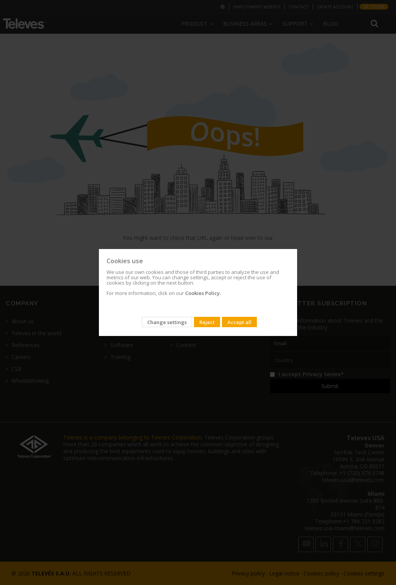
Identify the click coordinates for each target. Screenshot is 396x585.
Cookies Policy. (203, 293)
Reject (207, 322)
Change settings (167, 322)
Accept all (239, 322)
